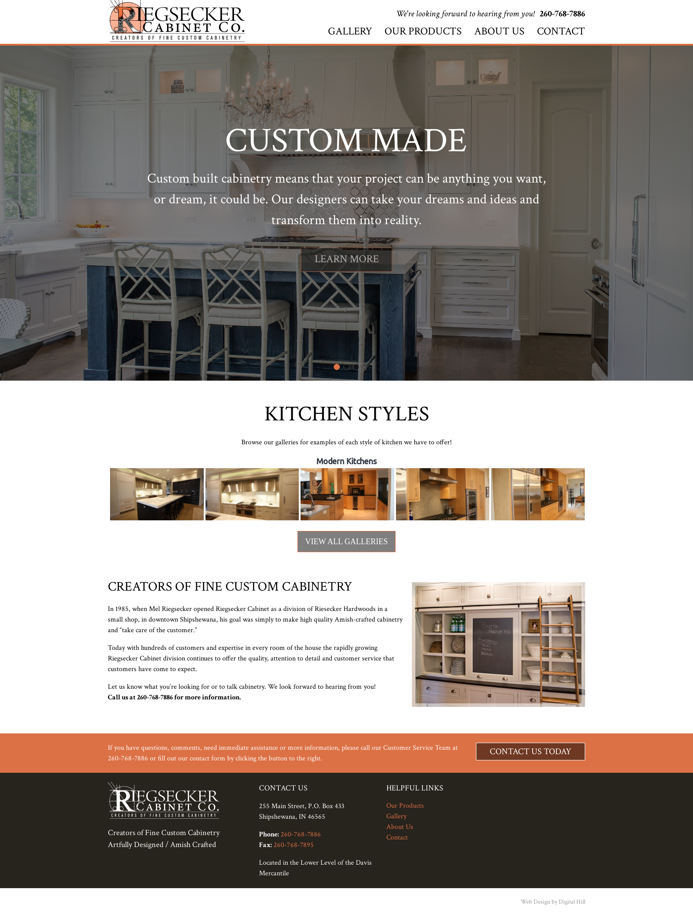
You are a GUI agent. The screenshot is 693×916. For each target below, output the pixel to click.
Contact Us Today (530, 751)
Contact (561, 31)
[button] (337, 367)
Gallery (350, 31)
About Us (499, 31)
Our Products (423, 31)
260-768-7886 (562, 13)
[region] (346, 213)
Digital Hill (572, 902)
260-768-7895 (294, 845)
